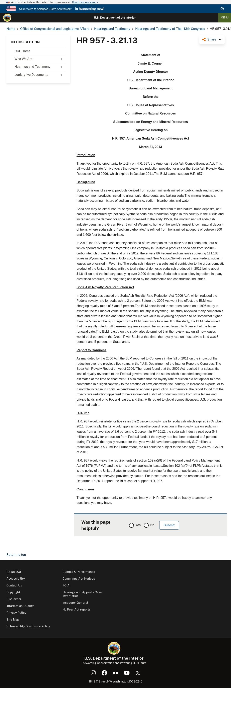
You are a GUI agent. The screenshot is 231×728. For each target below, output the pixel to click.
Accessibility (15, 578)
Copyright (13, 592)
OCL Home (22, 51)
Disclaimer (13, 599)
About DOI (13, 571)
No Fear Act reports (77, 609)
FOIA (66, 585)
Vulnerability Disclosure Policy (28, 626)
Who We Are (39, 59)
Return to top (16, 555)
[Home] (7, 18)
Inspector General (75, 602)
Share (211, 39)
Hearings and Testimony (39, 67)
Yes (138, 525)
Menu (225, 17)
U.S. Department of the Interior (115, 17)
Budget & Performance (79, 571)
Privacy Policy (16, 612)
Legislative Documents (39, 75)
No (152, 525)
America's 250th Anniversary (54, 8)
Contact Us (14, 585)
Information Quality (20, 606)
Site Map (12, 619)
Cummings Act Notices (79, 578)
